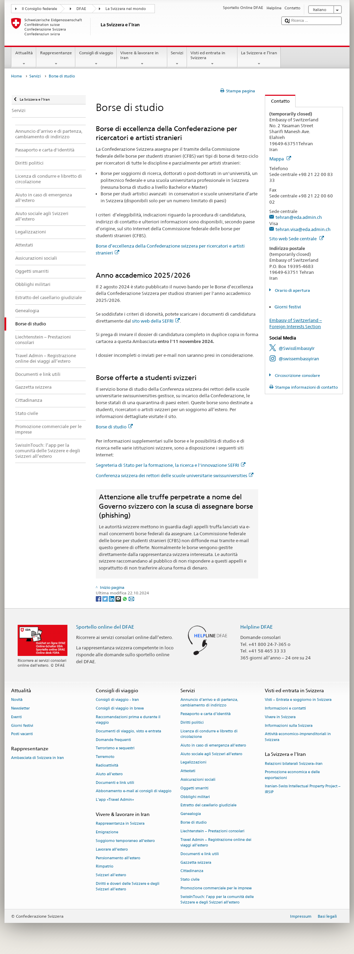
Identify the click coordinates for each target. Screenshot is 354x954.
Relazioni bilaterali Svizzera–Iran (294, 763)
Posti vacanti (22, 734)
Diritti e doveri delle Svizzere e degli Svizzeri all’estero (127, 886)
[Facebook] (99, 598)
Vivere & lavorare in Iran (142, 58)
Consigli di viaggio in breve (120, 708)
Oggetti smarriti (194, 788)
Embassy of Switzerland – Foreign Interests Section (295, 323)
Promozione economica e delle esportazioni (292, 775)
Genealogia (190, 814)
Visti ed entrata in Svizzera (212, 58)
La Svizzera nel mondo (125, 9)
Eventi (16, 717)
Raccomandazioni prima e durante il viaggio (128, 720)
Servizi (177, 58)
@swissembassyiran (299, 358)
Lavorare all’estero (112, 849)
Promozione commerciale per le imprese (216, 888)
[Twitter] (105, 598)
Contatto (277, 101)
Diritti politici (192, 722)
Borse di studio (114, 426)
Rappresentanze (56, 58)
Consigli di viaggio (96, 58)
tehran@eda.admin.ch (299, 217)
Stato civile (189, 880)
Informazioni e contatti (285, 708)
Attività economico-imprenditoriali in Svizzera (298, 737)
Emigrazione (107, 832)
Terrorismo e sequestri (115, 748)
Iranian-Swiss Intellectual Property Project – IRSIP (303, 789)
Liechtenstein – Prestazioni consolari (212, 831)
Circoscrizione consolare (297, 375)
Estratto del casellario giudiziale (208, 805)
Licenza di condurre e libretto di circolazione (208, 734)
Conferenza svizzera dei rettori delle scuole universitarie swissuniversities (174, 475)
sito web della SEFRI (156, 321)
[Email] (131, 598)
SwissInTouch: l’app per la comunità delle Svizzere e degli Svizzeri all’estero (217, 900)
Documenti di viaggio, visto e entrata (128, 731)
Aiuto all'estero (109, 774)
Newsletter (20, 708)
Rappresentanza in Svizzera (120, 824)
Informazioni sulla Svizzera (289, 725)
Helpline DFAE (256, 627)
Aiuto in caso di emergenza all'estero (213, 745)
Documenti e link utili (115, 782)
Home (16, 76)
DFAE (81, 9)
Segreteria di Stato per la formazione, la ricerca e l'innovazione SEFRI (170, 465)
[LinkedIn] (112, 598)
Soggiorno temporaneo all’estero (125, 841)
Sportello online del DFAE (105, 627)
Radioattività (107, 765)
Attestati (187, 771)
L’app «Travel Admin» (115, 800)
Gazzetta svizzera (195, 862)
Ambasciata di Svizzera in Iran (37, 758)
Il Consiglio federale (39, 9)
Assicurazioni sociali (197, 779)
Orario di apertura (292, 290)
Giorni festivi (287, 306)
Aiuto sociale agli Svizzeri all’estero (211, 754)
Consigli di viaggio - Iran (117, 700)
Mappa (280, 158)
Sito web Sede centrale (296, 238)
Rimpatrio (104, 866)
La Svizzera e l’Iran (259, 58)
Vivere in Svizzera (280, 717)
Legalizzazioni (193, 762)
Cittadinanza (191, 871)
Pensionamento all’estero (118, 858)
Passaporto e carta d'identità (205, 714)
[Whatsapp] (125, 598)
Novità (16, 700)
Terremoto (105, 757)
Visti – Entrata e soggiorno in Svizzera (298, 700)
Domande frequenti (113, 740)
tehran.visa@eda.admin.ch (303, 229)
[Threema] (118, 598)
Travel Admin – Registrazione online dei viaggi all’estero (215, 842)
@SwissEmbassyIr (297, 348)
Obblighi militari (195, 797)
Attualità (24, 58)
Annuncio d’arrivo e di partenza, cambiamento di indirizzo (209, 703)
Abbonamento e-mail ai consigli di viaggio (133, 791)
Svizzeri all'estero (111, 875)
